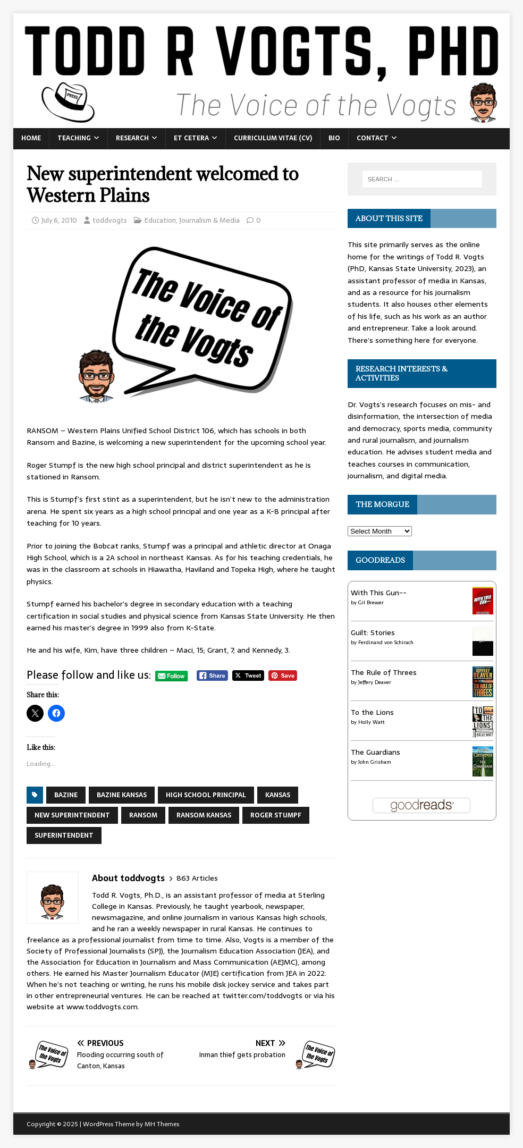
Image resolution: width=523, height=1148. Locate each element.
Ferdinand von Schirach (386, 642)
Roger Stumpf (275, 815)
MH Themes (162, 1124)
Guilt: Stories (373, 632)
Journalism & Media (209, 220)
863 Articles (197, 878)
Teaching (74, 138)
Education (160, 220)
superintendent (64, 835)
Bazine (66, 795)
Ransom (143, 815)
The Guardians (375, 752)
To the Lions (372, 712)
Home (31, 138)
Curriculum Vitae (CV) (273, 138)
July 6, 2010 (59, 220)
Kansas (277, 795)
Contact (373, 138)
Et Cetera (191, 138)
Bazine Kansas (122, 795)
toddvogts (109, 220)
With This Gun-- (379, 592)
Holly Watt (371, 722)
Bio (334, 138)
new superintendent (72, 815)
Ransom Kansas (203, 815)
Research (132, 138)
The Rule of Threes (384, 672)
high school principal (206, 795)
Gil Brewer (371, 602)
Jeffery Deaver (374, 682)
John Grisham (374, 761)
